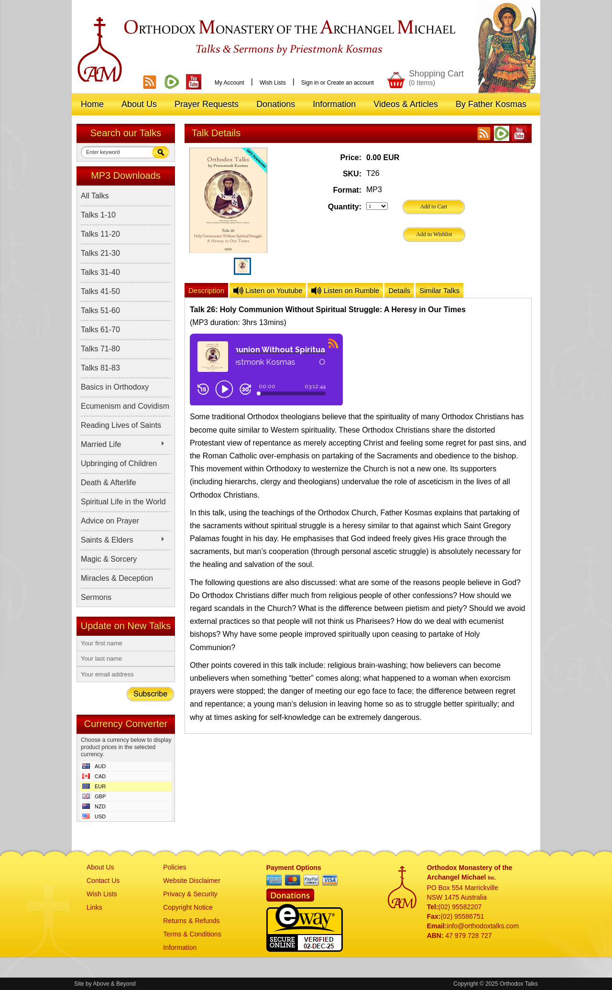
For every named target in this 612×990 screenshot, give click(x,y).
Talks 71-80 (100, 349)
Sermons (96, 597)
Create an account (350, 82)
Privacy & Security (190, 894)
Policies (174, 867)
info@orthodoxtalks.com (483, 926)
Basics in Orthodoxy (115, 387)
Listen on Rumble (345, 290)
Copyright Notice (188, 907)
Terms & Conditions (192, 934)
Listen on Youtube (267, 290)
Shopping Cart (436, 78)
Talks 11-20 (100, 234)
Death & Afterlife (108, 483)
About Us (100, 867)
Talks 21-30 (100, 253)
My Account (229, 82)
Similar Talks (439, 290)
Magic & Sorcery (109, 559)
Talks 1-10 (98, 215)
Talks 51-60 (100, 310)
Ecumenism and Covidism (125, 406)
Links (94, 907)
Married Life (123, 444)
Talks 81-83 (100, 368)
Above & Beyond (114, 983)
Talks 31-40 (100, 272)
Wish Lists (273, 82)
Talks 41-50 (100, 291)
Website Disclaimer (191, 880)
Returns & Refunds (191, 921)
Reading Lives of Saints (121, 425)
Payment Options (293, 867)
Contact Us (103, 880)
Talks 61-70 (100, 330)
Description (206, 290)
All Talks (95, 196)
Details (399, 290)
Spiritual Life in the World (123, 502)
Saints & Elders (123, 540)
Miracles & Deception (117, 578)
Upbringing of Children (119, 463)
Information (180, 947)
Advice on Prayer (110, 521)
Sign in (310, 82)
